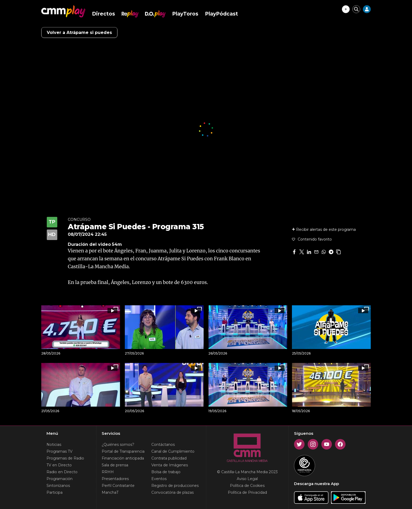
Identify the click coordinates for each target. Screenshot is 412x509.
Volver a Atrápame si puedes (79, 32)
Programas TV (60, 451)
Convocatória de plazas (172, 492)
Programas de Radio (65, 458)
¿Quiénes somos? (118, 444)
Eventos (159, 478)
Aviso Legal (247, 478)
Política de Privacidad (247, 492)
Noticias (54, 444)
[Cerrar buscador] (356, 9)
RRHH (108, 472)
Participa (55, 492)
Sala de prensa (115, 465)
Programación (60, 478)
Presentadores (115, 478)
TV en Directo (59, 465)
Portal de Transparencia (123, 451)
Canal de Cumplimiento (172, 451)
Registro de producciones (175, 485)
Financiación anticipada (123, 458)
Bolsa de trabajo (166, 472)
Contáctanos (163, 444)
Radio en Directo (62, 472)
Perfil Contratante (118, 485)
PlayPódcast (221, 14)
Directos (103, 14)
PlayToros (185, 14)
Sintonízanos (58, 485)
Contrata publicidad (169, 458)
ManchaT (110, 492)
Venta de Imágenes (169, 465)
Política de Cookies (247, 485)
